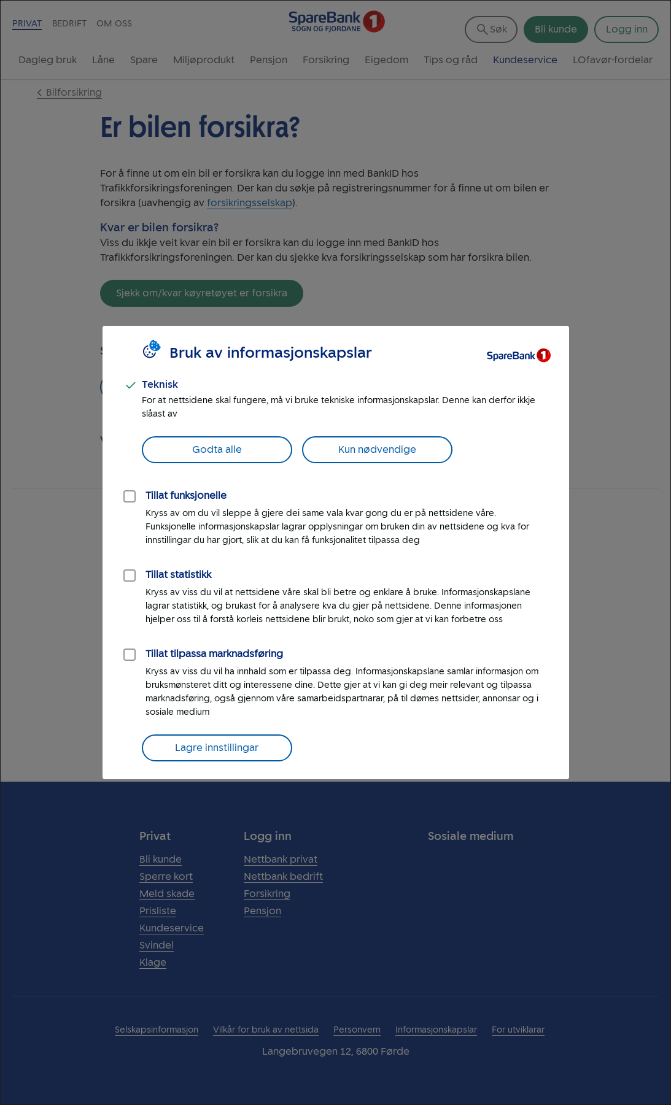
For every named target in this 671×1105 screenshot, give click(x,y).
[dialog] (335, 552)
